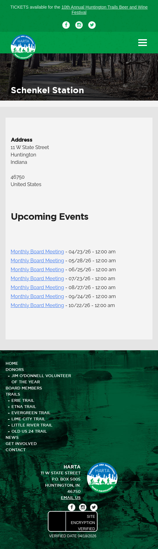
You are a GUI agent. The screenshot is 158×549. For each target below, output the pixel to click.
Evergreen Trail (31, 412)
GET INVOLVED (21, 443)
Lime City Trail (28, 419)
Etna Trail (23, 406)
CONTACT (16, 449)
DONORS (15, 369)
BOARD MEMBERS (24, 388)
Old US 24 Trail (29, 431)
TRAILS (13, 394)
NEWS (12, 437)
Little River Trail (31, 425)
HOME (12, 363)
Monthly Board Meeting (37, 252)
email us (71, 497)
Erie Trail (22, 400)
